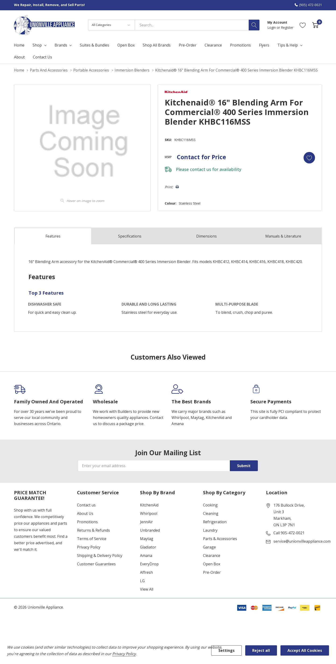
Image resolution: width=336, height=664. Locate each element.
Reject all (261, 650)
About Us (85, 513)
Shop (37, 45)
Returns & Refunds (93, 530)
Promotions (87, 521)
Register (287, 27)
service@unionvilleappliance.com (302, 541)
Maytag (146, 538)
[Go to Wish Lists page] (303, 25)
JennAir (146, 521)
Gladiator (148, 546)
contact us (199, 169)
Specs (130, 236)
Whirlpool (148, 513)
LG (142, 580)
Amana (146, 555)
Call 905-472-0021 (288, 532)
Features (53, 236)
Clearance (211, 555)
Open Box (211, 563)
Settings (226, 650)
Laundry (210, 530)
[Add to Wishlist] (309, 157)
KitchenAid (149, 504)
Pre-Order (212, 572)
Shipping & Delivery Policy (99, 555)
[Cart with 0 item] (315, 25)
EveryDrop (149, 563)
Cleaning (210, 513)
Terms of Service (91, 538)
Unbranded (150, 530)
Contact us (86, 504)
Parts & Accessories (220, 538)
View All (146, 589)
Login (272, 27)
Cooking (210, 504)
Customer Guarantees (96, 563)
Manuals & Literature (283, 235)
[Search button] (254, 25)
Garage (209, 546)
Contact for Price (200, 157)
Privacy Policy (88, 546)
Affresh (146, 572)
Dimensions (206, 235)
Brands (61, 45)
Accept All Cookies (304, 650)
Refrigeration (215, 521)
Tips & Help (287, 45)
